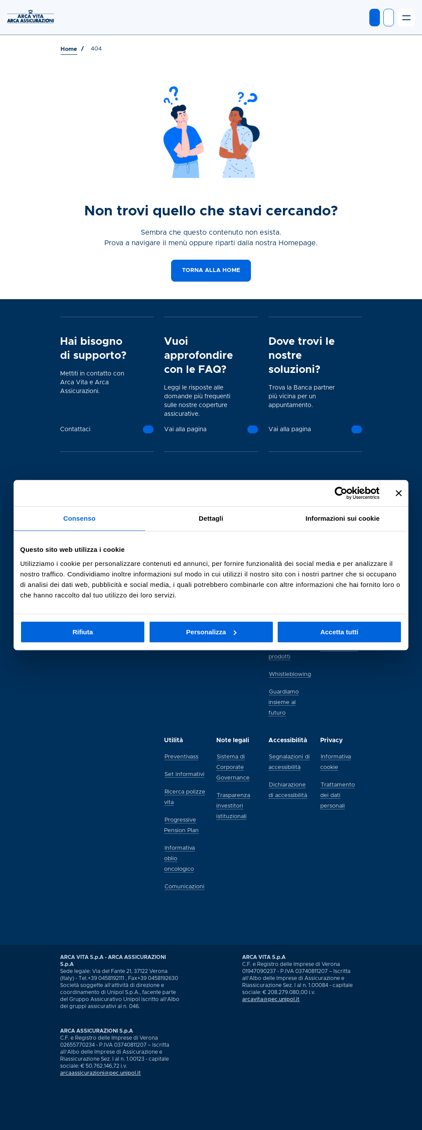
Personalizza (211, 632)
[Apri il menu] (406, 17)
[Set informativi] (184, 774)
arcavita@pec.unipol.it (271, 999)
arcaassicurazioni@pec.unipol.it (100, 1073)
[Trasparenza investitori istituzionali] (233, 805)
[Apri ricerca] (388, 17)
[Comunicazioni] (184, 886)
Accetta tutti (339, 632)
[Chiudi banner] (399, 493)
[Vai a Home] (69, 49)
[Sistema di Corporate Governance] (233, 766)
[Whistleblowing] (289, 674)
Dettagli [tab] (211, 518)
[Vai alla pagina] (252, 429)
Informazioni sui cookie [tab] (343, 518)
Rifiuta (82, 632)
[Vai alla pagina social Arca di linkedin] (60, 1120)
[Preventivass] (181, 756)
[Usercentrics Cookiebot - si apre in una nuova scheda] (341, 493)
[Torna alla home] (211, 271)
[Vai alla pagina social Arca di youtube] (68, 1120)
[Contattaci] (148, 429)
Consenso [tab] (79, 518)
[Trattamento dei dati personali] (337, 794)
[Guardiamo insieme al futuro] (283, 701)
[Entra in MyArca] (374, 17)
